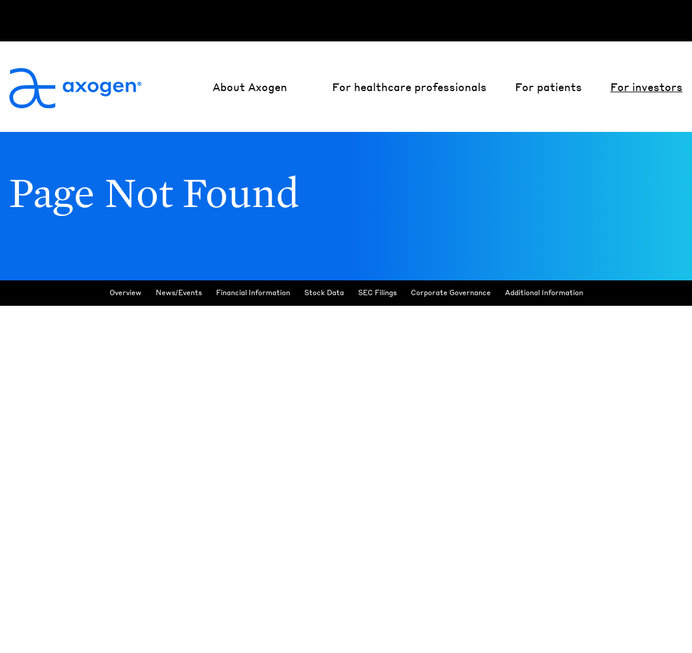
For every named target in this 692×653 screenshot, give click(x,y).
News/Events (179, 322)
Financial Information (253, 322)
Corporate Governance (451, 322)
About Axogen (250, 86)
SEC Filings (377, 322)
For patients (548, 86)
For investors (646, 86)
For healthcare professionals (409, 86)
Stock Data (324, 322)
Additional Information (544, 322)
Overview (125, 322)
